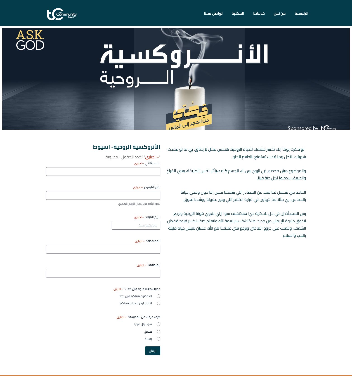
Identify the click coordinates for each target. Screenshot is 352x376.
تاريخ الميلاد (147, 218)
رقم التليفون (146, 188)
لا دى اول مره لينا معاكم (136, 304)
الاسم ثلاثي (147, 164)
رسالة (148, 339)
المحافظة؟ (147, 242)
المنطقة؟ (148, 265)
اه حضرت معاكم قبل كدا (136, 297)
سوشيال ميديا (143, 325)
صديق (148, 332)
